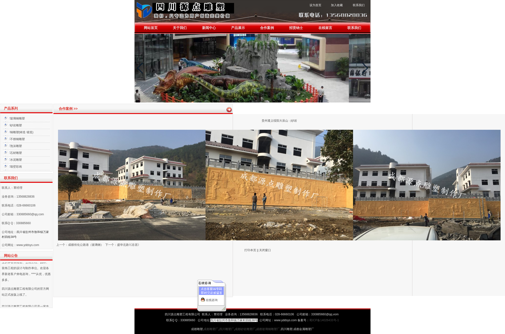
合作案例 (267, 28)
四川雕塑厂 (226, 329)
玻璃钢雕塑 (17, 118)
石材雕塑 (16, 153)
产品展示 (238, 28)
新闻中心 (209, 28)
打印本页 (250, 250)
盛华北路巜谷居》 (129, 245)
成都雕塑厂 (211, 329)
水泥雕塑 (16, 159)
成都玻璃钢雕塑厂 (268, 329)
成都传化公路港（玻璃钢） (86, 245)
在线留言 (325, 28)
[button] (140, 68)
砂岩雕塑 (16, 125)
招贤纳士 (296, 28)
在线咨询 (212, 298)
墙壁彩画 (16, 166)
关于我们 (180, 28)
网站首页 (151, 28)
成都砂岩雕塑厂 (245, 329)
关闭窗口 (265, 250)
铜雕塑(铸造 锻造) (21, 132)
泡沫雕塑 (16, 146)
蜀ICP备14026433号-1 (324, 320)
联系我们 (354, 28)
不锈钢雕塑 (17, 139)
